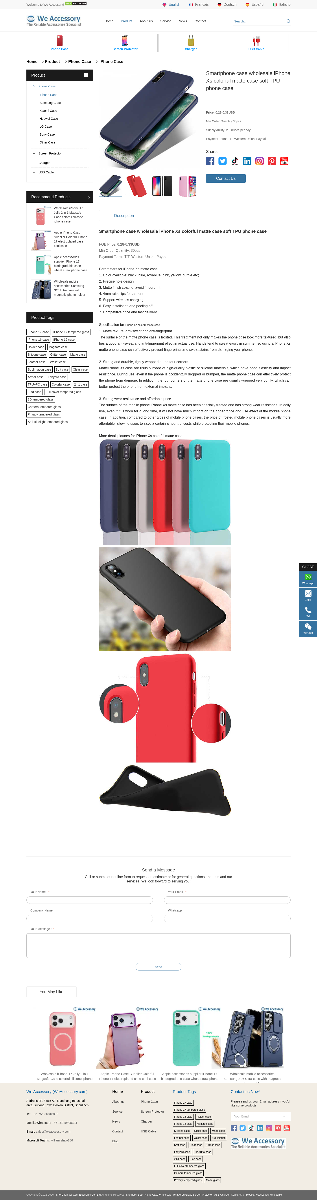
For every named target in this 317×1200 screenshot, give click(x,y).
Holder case (36, 347)
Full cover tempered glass (63, 392)
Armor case (36, 377)
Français (199, 5)
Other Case (47, 142)
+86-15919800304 (64, 1123)
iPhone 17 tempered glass (71, 332)
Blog (115, 1141)
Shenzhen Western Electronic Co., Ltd (78, 1194)
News (183, 21)
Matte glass (212, 1180)
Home (109, 21)
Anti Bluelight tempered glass (48, 422)
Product (126, 21)
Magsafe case (58, 347)
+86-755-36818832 (45, 1114)
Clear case (80, 369)
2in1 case (80, 384)
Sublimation (219, 1137)
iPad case (34, 392)
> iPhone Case (109, 61)
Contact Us (226, 178)
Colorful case (61, 384)
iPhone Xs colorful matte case (142, 325)
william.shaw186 (61, 1140)
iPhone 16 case (38, 339)
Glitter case (58, 354)
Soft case (62, 369)
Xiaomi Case (48, 110)
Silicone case (37, 354)
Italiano (282, 5)
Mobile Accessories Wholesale (263, 1194)
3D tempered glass (41, 399)
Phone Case (47, 86)
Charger (44, 163)
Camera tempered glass (44, 407)
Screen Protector (50, 153)
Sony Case (47, 134)
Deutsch (227, 5)
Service (165, 21)
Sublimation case (39, 369)
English (171, 5)
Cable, (235, 1194)
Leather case (37, 362)
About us (146, 21)
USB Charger (222, 1194)
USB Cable (46, 172)
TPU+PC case (37, 384)
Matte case (77, 354)
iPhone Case (48, 95)
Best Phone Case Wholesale (154, 1194)
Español (254, 5)
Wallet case (58, 362)
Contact (200, 21)
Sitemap (131, 1194)
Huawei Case (49, 118)
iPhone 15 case (64, 339)
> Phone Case (77, 61)
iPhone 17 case (38, 332)
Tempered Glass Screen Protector (192, 1194)
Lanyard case (57, 377)
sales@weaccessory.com (53, 1131)
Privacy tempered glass (44, 414)
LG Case (46, 126)
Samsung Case (50, 103)
